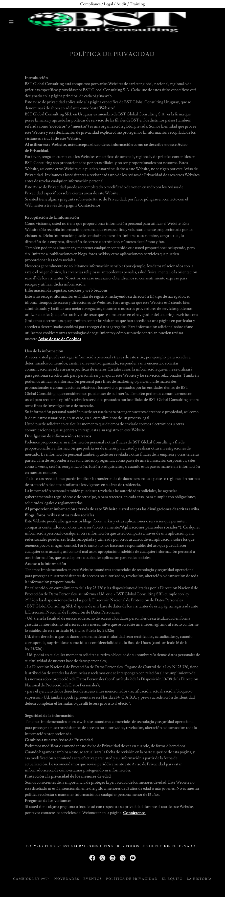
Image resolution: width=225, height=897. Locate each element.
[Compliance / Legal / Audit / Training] (112, 4)
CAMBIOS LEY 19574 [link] (31, 879)
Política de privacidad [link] (132, 879)
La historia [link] (199, 879)
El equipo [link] (172, 879)
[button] (11, 22)
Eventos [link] (92, 879)
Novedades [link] (66, 879)
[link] (107, 22)
